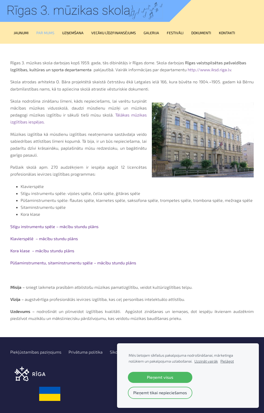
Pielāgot (227, 361)
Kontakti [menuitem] (227, 33)
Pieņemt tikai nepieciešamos (160, 392)
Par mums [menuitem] (45, 33)
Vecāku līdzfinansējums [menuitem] (113, 33)
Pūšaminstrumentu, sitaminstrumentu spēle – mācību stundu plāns (73, 262)
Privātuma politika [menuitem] (86, 351)
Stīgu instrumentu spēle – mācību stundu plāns (54, 226)
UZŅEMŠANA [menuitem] (73, 33)
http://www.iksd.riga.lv (209, 69)
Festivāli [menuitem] (175, 33)
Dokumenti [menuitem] (201, 33)
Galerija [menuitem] (151, 33)
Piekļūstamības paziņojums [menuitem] (35, 351)
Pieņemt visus (160, 377)
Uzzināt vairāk (206, 361)
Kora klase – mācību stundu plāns (42, 250)
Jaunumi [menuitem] (21, 33)
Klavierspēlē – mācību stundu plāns (44, 238)
